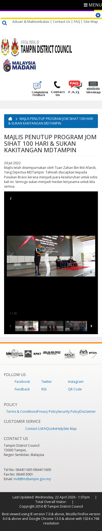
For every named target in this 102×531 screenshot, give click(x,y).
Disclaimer (87, 411)
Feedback (22, 389)
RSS (44, 389)
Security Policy (68, 411)
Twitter (46, 381)
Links (52, 428)
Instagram (76, 381)
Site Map (91, 21)
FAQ (77, 21)
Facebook (22, 381)
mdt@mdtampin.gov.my (32, 479)
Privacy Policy (47, 411)
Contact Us (61, 21)
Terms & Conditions (21, 411)
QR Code (75, 389)
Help (60, 428)
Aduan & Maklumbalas (31, 21)
